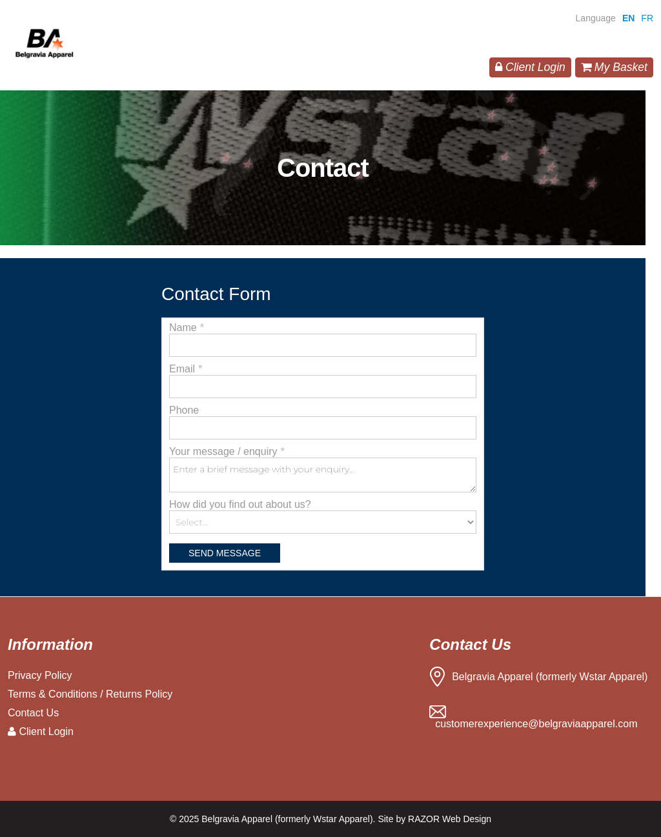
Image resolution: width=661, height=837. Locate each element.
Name (186, 327)
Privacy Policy (40, 675)
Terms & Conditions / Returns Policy (90, 694)
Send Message (224, 553)
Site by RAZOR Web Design (434, 819)
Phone (184, 410)
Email (185, 368)
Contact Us (33, 712)
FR (647, 18)
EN (628, 18)
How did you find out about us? (240, 504)
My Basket (614, 67)
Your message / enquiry (226, 451)
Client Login (530, 67)
